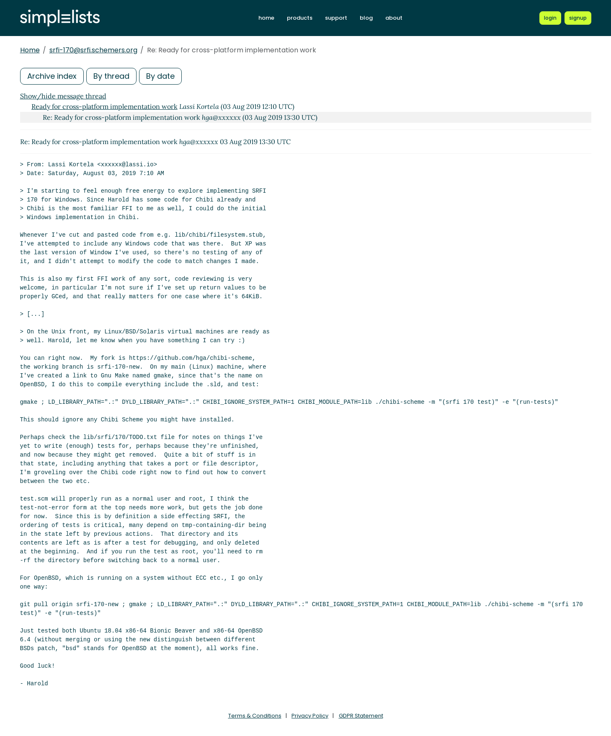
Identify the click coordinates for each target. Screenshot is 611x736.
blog (366, 18)
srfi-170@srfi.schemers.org (93, 50)
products (299, 18)
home (266, 18)
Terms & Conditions (254, 716)
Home (30, 50)
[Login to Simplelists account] (550, 18)
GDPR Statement (361, 716)
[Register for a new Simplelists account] (578, 18)
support (336, 18)
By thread (111, 76)
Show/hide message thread (63, 96)
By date (160, 76)
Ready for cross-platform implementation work (104, 106)
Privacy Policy (309, 716)
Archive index (52, 76)
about (393, 18)
